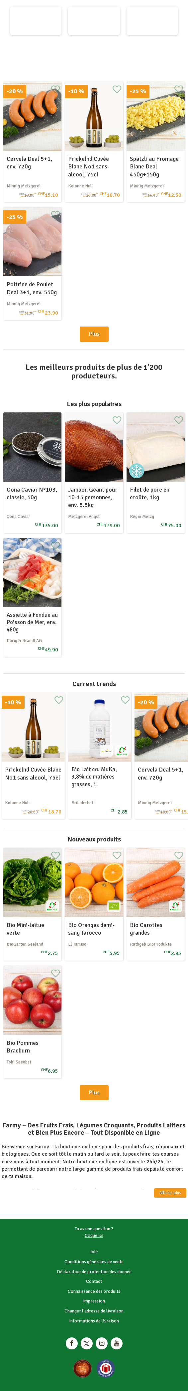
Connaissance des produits (94, 1291)
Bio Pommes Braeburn (23, 1046)
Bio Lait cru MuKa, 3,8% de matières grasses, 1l (94, 777)
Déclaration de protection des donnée (94, 1272)
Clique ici (94, 1235)
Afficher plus (170, 1192)
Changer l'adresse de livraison (94, 1311)
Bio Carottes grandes (146, 928)
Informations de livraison (94, 1321)
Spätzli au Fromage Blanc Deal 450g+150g (154, 166)
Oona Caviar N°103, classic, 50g (32, 493)
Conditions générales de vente (94, 1262)
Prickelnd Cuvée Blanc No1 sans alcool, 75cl (88, 166)
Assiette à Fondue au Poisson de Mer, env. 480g (32, 622)
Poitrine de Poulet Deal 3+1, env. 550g (32, 288)
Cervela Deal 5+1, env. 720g (29, 162)
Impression (94, 1301)
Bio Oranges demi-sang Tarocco (91, 928)
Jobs (94, 1252)
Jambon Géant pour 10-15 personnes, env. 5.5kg (92, 497)
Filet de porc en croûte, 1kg (149, 493)
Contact (94, 1281)
